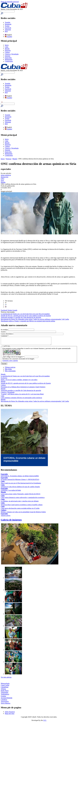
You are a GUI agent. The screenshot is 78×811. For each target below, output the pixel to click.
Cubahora (4, 701)
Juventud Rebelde (6, 699)
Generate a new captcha (10, 362)
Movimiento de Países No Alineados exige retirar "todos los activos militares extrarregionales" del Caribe (35, 319)
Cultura (7, 52)
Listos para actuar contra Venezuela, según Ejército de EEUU (20, 495)
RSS (6, 31)
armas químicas (6, 175)
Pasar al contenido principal (10, 2)
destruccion (4, 177)
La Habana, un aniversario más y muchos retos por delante (20, 502)
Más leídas (8, 370)
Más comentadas (10, 372)
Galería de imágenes (11, 521)
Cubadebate (4, 688)
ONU (2, 179)
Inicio (7, 45)
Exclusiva (4, 379)
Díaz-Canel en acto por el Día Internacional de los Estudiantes (21, 484)
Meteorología (5, 685)
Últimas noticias (10, 369)
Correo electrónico (7, 334)
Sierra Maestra (5, 705)
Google (14, 310)
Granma (3, 697)
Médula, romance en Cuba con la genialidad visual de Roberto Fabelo (23, 513)
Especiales (8, 58)
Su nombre (4, 329)
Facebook (8, 28)
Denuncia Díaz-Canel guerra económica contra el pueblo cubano (22, 506)
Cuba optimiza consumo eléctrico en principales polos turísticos (21, 399)
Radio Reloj (5, 692)
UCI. (45, 722)
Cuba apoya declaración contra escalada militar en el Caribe (20, 510)
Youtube (7, 22)
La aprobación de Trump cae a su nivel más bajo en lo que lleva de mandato (25, 314)
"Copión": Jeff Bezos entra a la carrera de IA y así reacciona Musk (22, 395)
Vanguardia (4, 694)
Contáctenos (9, 61)
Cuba (6, 47)
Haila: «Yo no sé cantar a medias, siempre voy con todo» (19, 381)
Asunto (3, 332)
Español (8, 36)
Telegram (8, 29)
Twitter (7, 26)
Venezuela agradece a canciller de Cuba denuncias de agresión (21, 317)
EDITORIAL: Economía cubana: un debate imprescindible (20, 477)
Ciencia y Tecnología (11, 54)
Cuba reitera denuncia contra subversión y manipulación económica (23, 499)
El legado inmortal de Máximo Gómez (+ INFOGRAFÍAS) (20, 481)
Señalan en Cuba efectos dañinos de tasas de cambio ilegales (20, 488)
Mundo (7, 49)
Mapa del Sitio (9, 715)
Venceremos (5, 703)
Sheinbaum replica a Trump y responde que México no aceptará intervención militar (28, 321)
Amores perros (5, 517)
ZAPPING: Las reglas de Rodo (11, 492)
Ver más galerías (6, 679)
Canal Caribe (5, 687)
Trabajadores (5, 696)
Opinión (7, 56)
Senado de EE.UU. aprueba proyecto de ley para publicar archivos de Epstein (26, 315)
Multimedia (8, 59)
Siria (2, 180)
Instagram (8, 24)
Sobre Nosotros (10, 713)
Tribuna (3, 690)
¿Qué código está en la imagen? (13, 358)
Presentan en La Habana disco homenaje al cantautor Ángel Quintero (23, 388)
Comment (4, 336)
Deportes (8, 50)
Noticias (8, 159)
